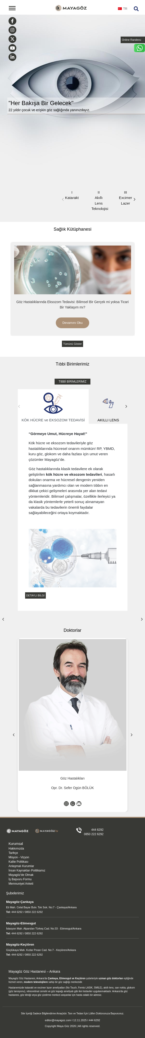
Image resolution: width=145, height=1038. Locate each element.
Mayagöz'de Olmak (21, 875)
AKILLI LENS (108, 406)
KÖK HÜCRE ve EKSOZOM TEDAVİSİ (53, 406)
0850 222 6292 (94, 834)
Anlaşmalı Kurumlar (21, 866)
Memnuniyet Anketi (21, 883)
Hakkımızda (16, 848)
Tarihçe (13, 853)
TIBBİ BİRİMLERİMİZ (72, 381)
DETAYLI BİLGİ (35, 595)
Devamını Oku (72, 323)
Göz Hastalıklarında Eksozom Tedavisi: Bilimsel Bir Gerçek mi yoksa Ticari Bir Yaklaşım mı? (72, 304)
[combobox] (122, 10)
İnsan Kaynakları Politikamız (27, 870)
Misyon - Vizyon (19, 857)
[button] (134, 200)
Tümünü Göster (72, 343)
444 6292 (97, 829)
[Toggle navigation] (12, 8)
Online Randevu (131, 39)
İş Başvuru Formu (20, 879)
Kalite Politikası (18, 861)
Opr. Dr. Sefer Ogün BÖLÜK (72, 788)
